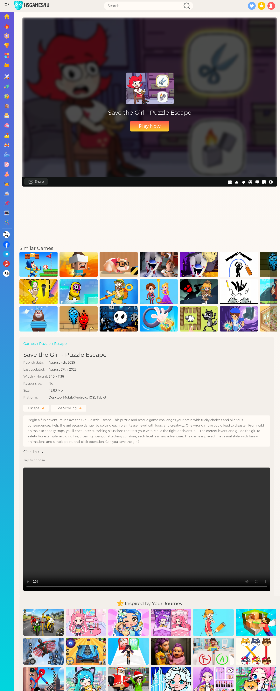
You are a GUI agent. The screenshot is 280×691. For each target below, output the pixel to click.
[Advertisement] (149, 215)
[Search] (148, 6)
